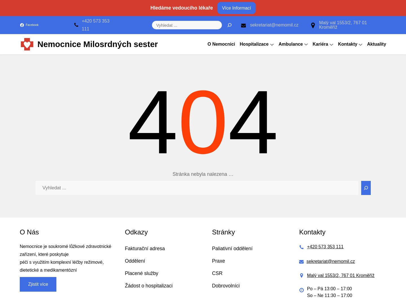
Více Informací (236, 8)
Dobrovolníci (226, 286)
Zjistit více (38, 284)
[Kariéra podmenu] (331, 44)
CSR (217, 273)
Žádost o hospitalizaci (149, 286)
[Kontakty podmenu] (360, 44)
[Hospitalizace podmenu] (272, 44)
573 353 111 (330, 246)
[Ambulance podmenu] (306, 44)
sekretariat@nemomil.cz (274, 25)
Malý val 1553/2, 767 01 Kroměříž (343, 25)
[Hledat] (229, 25)
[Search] (366, 188)
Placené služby (141, 273)
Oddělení (135, 261)
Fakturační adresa (145, 248)
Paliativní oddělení (232, 248)
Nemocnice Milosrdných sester (97, 44)
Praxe (218, 261)
